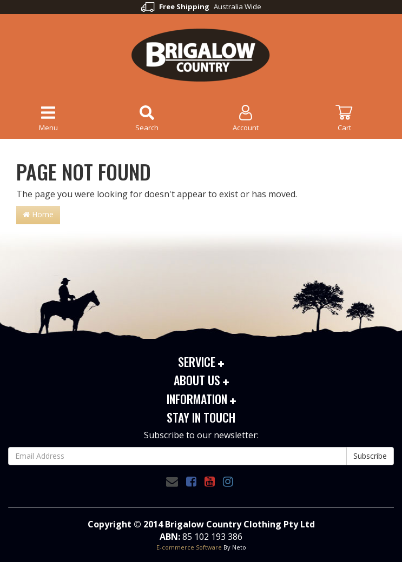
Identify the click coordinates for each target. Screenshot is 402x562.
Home (38, 214)
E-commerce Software (189, 547)
